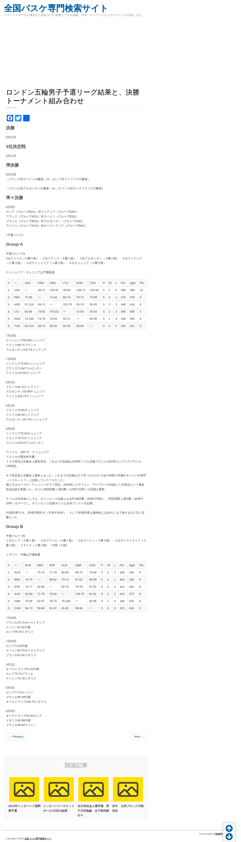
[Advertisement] (76, 55)
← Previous (16, 736)
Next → (139, 736)
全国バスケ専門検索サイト (56, 8)
